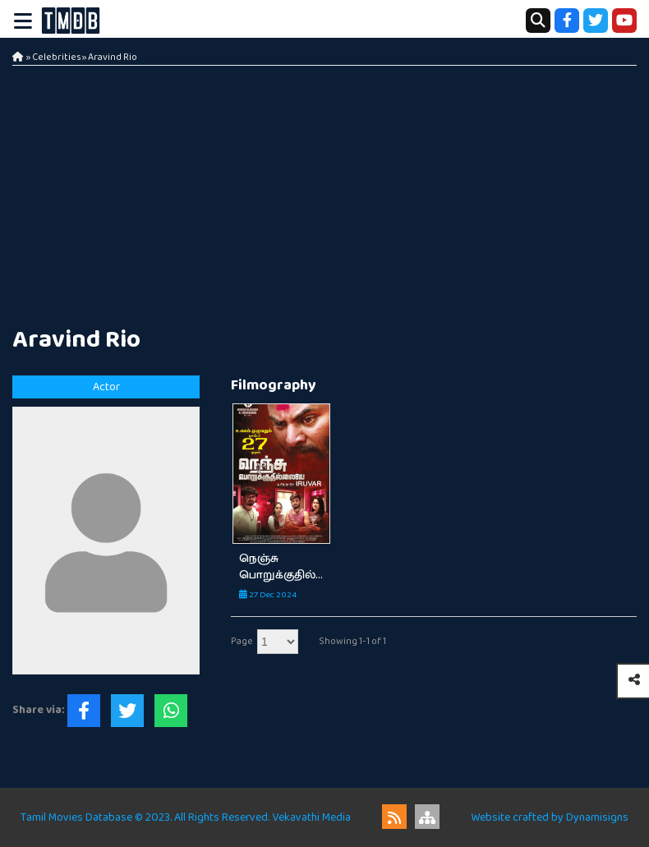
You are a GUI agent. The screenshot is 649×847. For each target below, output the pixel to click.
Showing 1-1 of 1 (352, 641)
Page (242, 641)
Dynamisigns (597, 817)
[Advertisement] (324, 189)
